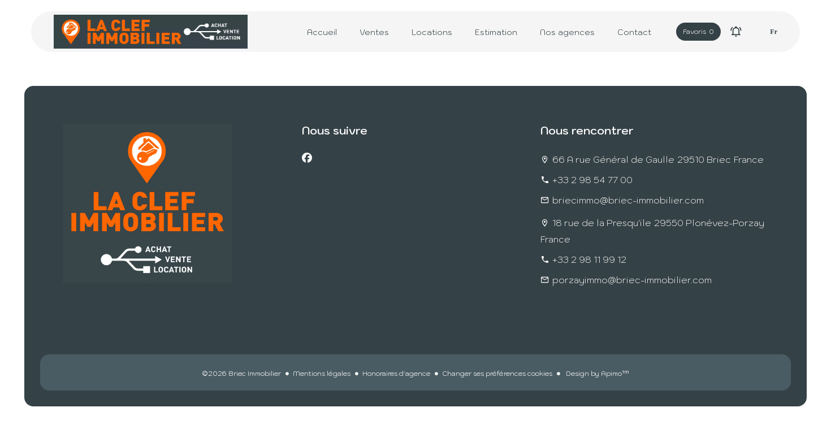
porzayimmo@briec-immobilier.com (632, 279)
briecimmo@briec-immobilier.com (628, 200)
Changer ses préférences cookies (497, 373)
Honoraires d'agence (396, 373)
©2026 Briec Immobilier (241, 373)
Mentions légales (321, 373)
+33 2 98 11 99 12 (589, 259)
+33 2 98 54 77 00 (592, 179)
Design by (596, 373)
